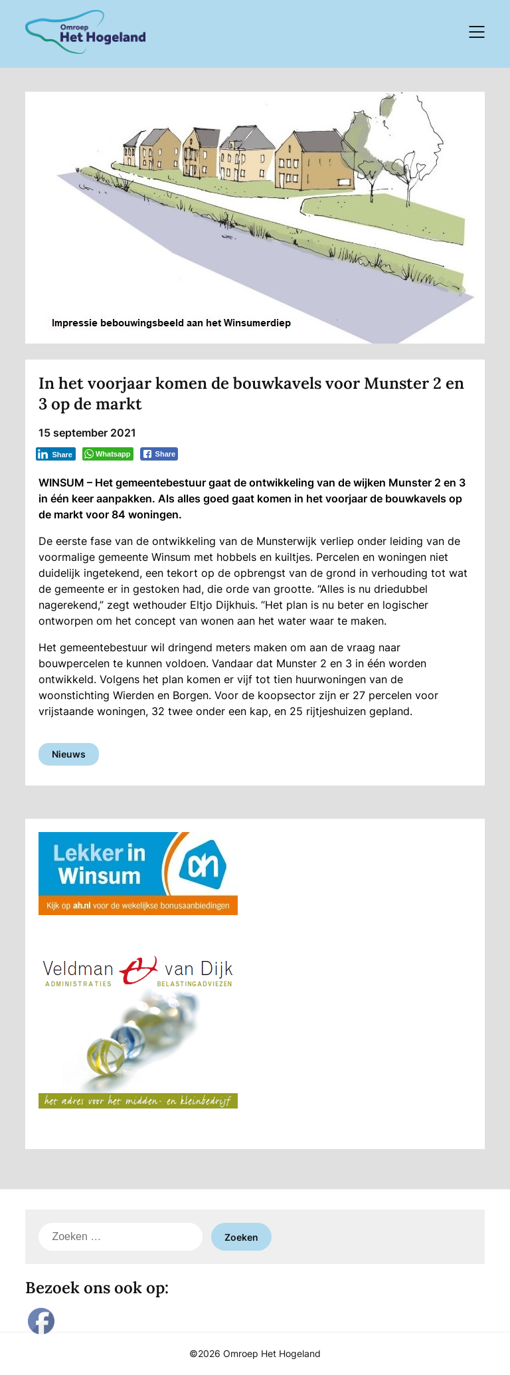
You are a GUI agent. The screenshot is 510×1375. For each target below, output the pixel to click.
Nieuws (69, 754)
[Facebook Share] (159, 454)
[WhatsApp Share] (107, 454)
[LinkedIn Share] (56, 454)
